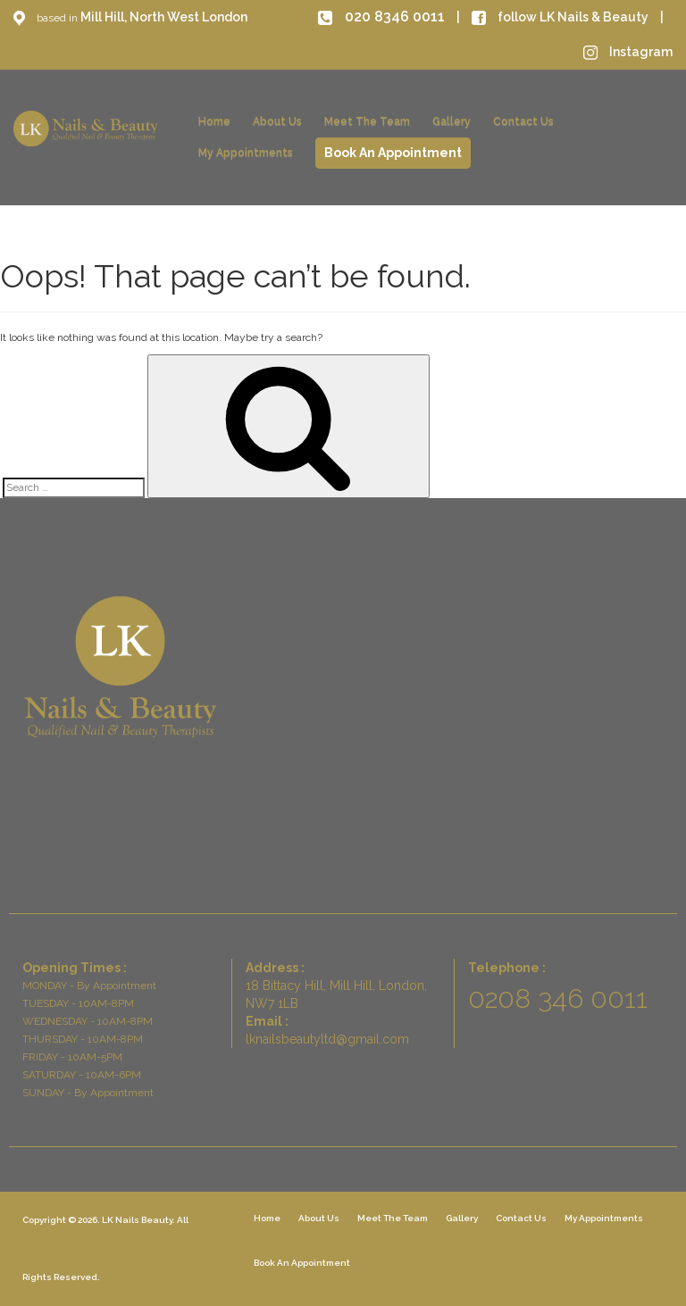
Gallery (451, 121)
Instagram (628, 52)
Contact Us (523, 121)
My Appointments (245, 152)
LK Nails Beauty (137, 1220)
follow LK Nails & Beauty (561, 17)
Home (214, 121)
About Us (277, 121)
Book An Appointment (393, 153)
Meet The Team (367, 121)
